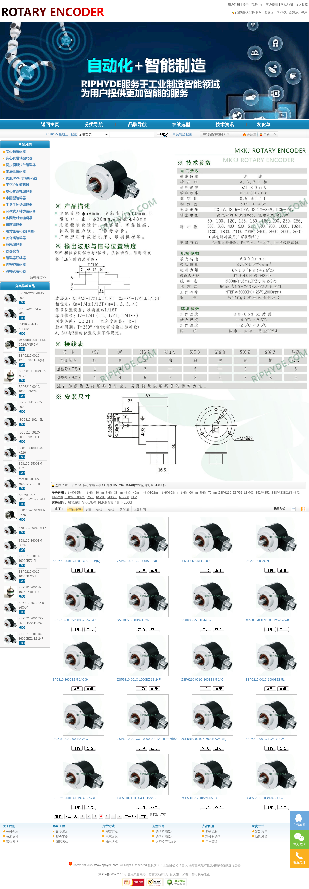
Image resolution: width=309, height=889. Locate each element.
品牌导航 (137, 124)
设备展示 (62, 831)
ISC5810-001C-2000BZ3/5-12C (74, 620)
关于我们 (9, 826)
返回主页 (50, 124)
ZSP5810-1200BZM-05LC (199, 798)
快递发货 (261, 836)
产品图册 (208, 826)
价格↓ (112, 509)
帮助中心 (257, 4)
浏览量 (124, 509)
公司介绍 (12, 831)
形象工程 (59, 826)
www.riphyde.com (106, 865)
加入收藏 (301, 4)
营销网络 (12, 842)
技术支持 (12, 836)
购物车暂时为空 (218, 134)
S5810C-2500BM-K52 (196, 620)
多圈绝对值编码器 (19, 218)
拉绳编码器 (14, 245)
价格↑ (100, 509)
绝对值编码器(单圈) (20, 231)
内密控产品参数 (166, 842)
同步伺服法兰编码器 (21, 165)
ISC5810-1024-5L (31, 420)
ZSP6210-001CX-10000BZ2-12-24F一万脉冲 (147, 739)
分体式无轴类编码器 (21, 211)
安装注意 (112, 831)
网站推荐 (75, 509)
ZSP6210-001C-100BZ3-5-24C (202, 679)
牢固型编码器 (16, 198)
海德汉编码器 (16, 271)
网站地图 (287, 4)
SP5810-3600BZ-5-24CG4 (71, 679)
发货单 (263, 124)
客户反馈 (272, 4)
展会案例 (62, 836)
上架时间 (140, 509)
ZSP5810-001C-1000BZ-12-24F (139, 679)
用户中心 (270, 134)
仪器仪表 (12, 251)
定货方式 (108, 826)
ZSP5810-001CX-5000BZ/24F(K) (204, 739)
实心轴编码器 (16, 152)
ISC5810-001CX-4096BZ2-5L (137, 798)
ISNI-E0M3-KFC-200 (195, 561)
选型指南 (158, 826)
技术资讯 (225, 124)
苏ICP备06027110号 (112, 874)
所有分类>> (38, 277)
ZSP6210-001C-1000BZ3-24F (137, 561)
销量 (89, 509)
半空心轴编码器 (17, 185)
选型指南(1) (164, 831)
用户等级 (211, 842)
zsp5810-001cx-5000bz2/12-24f (267, 620)
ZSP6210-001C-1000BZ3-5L (265, 679)
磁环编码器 (14, 225)
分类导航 (94, 124)
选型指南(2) (164, 836)
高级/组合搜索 (182, 134)
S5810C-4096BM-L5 (32, 528)
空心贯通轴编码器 (19, 191)
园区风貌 (62, 842)
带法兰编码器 (16, 171)
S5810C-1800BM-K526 (133, 620)
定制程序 (261, 831)
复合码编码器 (16, 238)
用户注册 (234, 4)
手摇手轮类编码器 (19, 205)
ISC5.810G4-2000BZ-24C (70, 739)
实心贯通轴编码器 (19, 158)
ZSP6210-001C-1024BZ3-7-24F (74, 798)
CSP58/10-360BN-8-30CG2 (264, 798)
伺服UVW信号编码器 (21, 178)
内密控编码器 (16, 264)
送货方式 (258, 826)
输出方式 (112, 842)
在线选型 (181, 124)
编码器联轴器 (16, 258)
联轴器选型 (213, 836)
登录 (246, 4)
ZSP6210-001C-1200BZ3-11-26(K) (76, 561)
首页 (75, 485)
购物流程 (211, 831)
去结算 (251, 134)
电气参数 (112, 836)
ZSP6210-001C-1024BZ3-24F (266, 739)
